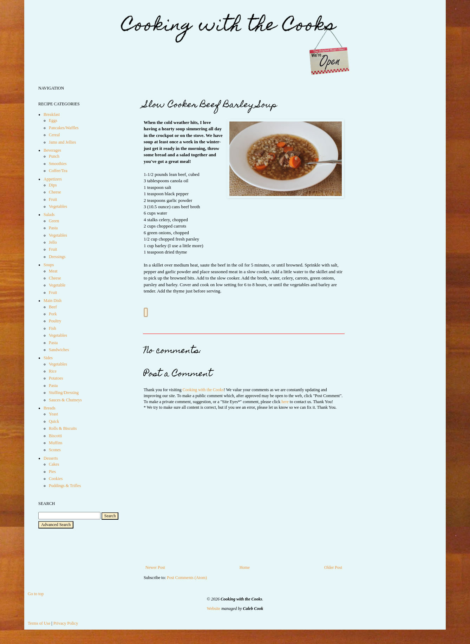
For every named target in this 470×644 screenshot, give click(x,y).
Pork (53, 313)
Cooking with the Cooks (203, 389)
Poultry (55, 320)
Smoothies (58, 163)
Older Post (333, 567)
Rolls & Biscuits (63, 428)
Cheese (55, 192)
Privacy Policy (65, 623)
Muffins (55, 442)
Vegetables (58, 206)
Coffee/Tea (58, 170)
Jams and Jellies (62, 142)
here (285, 401)
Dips (53, 185)
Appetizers (53, 179)
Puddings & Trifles (65, 485)
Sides (48, 357)
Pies (52, 471)
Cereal (54, 134)
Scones (55, 449)
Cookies (56, 478)
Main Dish (52, 300)
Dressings (57, 256)
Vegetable (57, 285)
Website (213, 608)
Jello (53, 242)
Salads (49, 214)
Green (54, 220)
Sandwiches (59, 349)
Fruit (53, 199)
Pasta (53, 227)
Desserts (51, 458)
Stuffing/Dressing (64, 392)
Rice (53, 371)
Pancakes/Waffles (64, 127)
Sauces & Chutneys (65, 399)
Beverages (52, 150)
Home (245, 567)
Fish (52, 328)
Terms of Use (39, 623)
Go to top (36, 593)
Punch (54, 156)
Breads (49, 408)
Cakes (54, 464)
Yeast (53, 414)
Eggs (53, 120)
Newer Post (155, 567)
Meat (53, 271)
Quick (54, 421)
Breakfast (52, 114)
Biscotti (55, 435)
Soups (49, 264)
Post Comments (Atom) (187, 577)
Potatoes (56, 378)
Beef (53, 306)
